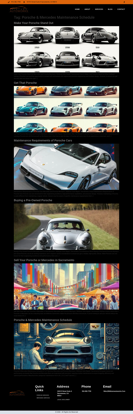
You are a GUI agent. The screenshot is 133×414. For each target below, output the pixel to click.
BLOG (110, 9)
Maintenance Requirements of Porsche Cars (43, 140)
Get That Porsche (25, 83)
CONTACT (121, 9)
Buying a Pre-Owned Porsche (33, 200)
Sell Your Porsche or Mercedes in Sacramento (44, 260)
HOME (77, 9)
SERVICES (99, 9)
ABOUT (87, 9)
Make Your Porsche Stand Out (33, 23)
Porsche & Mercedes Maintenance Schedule (43, 320)
